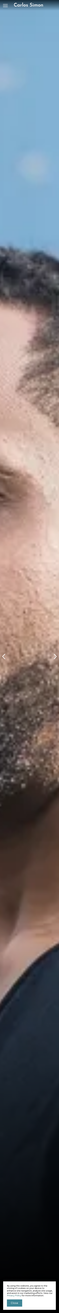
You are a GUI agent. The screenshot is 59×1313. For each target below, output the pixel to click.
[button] (4, 656)
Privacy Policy (14, 1295)
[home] (28, 5)
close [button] (14, 1303)
